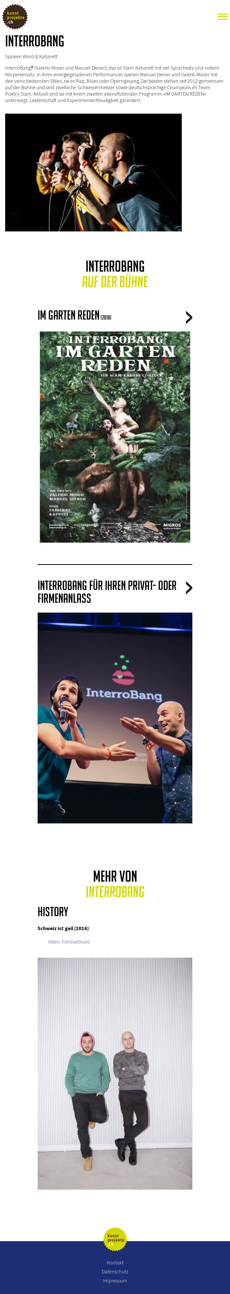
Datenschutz (115, 1271)
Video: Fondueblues (69, 941)
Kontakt (115, 1262)
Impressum (115, 1280)
